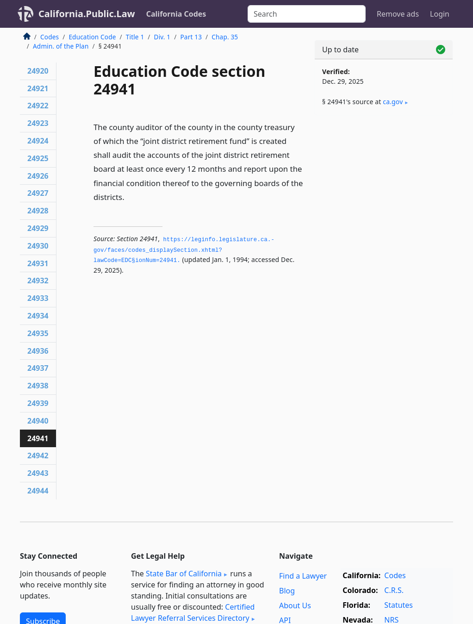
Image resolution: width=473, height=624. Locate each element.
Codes (49, 36)
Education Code (92, 36)
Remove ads (398, 14)
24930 (38, 246)
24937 (38, 368)
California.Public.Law (86, 13)
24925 (38, 158)
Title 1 (135, 36)
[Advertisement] (383, 186)
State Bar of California (184, 573)
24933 (38, 298)
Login (439, 14)
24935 (38, 333)
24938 (38, 386)
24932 (38, 280)
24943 (38, 473)
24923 (38, 123)
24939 (38, 403)
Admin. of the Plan (60, 46)
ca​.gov (393, 101)
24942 (38, 455)
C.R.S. (394, 590)
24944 (38, 491)
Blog (287, 591)
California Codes (176, 14)
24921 (38, 88)
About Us (295, 605)
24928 (38, 211)
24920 (38, 71)
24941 (38, 438)
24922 (38, 105)
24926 (38, 176)
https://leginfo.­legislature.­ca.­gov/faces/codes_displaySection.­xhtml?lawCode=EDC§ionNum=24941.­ (183, 250)
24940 (38, 421)
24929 (38, 228)
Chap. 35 (225, 36)
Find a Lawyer (303, 576)
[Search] (307, 14)
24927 (38, 193)
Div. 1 (162, 36)
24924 (38, 141)
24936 (38, 351)
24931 (38, 263)
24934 (38, 316)
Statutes (398, 605)
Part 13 (191, 36)
